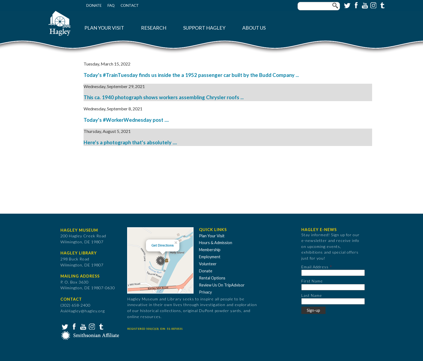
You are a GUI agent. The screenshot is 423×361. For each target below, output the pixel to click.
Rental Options (212, 278)
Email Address (315, 266)
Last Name (311, 295)
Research (153, 28)
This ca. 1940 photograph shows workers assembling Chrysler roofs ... (164, 97)
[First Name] (333, 287)
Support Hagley (204, 28)
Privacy (205, 292)
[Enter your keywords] (319, 6)
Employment (209, 256)
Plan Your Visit (104, 28)
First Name (312, 281)
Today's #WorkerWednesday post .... (126, 120)
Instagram (373, 5)
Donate (94, 5)
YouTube (364, 5)
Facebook (355, 5)
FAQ (111, 5)
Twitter (347, 5)
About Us (254, 28)
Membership (209, 249)
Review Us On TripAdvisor (222, 285)
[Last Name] (333, 301)
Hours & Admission (215, 242)
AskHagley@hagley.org (82, 311)
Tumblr (382, 5)
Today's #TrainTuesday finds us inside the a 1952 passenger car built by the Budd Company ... (191, 75)
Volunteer (208, 264)
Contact (130, 5)
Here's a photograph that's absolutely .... (130, 142)
